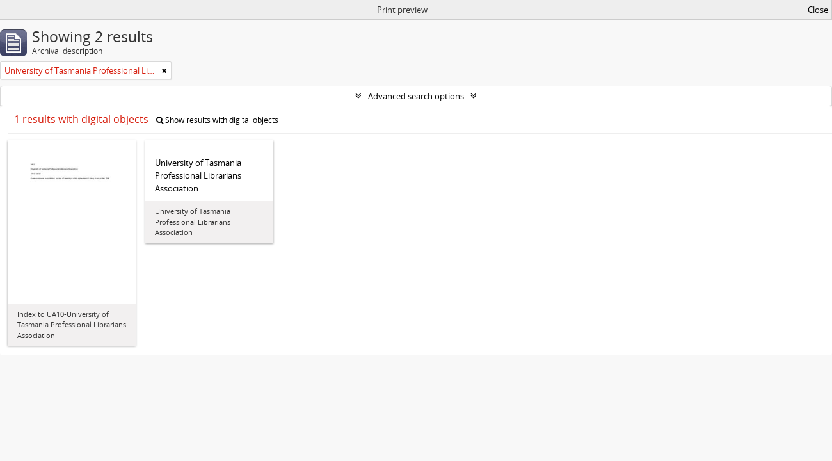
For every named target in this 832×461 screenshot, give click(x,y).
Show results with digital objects (217, 120)
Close (818, 9)
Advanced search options (416, 96)
